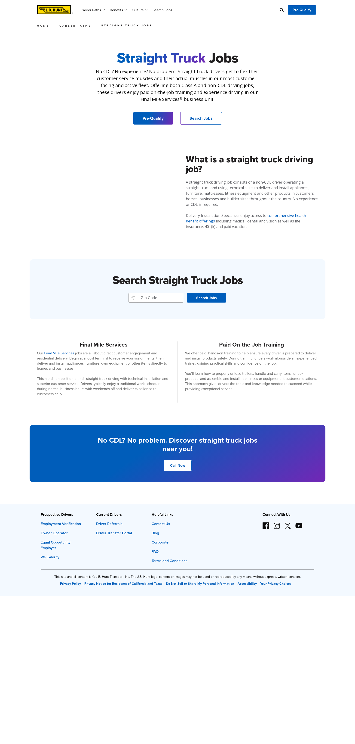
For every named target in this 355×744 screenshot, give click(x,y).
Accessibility (247, 583)
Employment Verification (61, 523)
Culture (139, 10)
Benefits (118, 10)
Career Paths (92, 10)
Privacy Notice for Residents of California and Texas (123, 583)
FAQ (155, 551)
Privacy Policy (70, 583)
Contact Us (161, 523)
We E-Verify (50, 557)
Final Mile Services (59, 353)
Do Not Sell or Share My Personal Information (200, 583)
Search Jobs (162, 10)
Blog (155, 533)
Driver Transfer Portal (114, 533)
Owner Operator (54, 533)
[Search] (282, 10)
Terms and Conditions (169, 560)
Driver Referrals (109, 523)
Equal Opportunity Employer (55, 545)
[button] (206, 298)
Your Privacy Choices (275, 583)
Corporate (160, 542)
